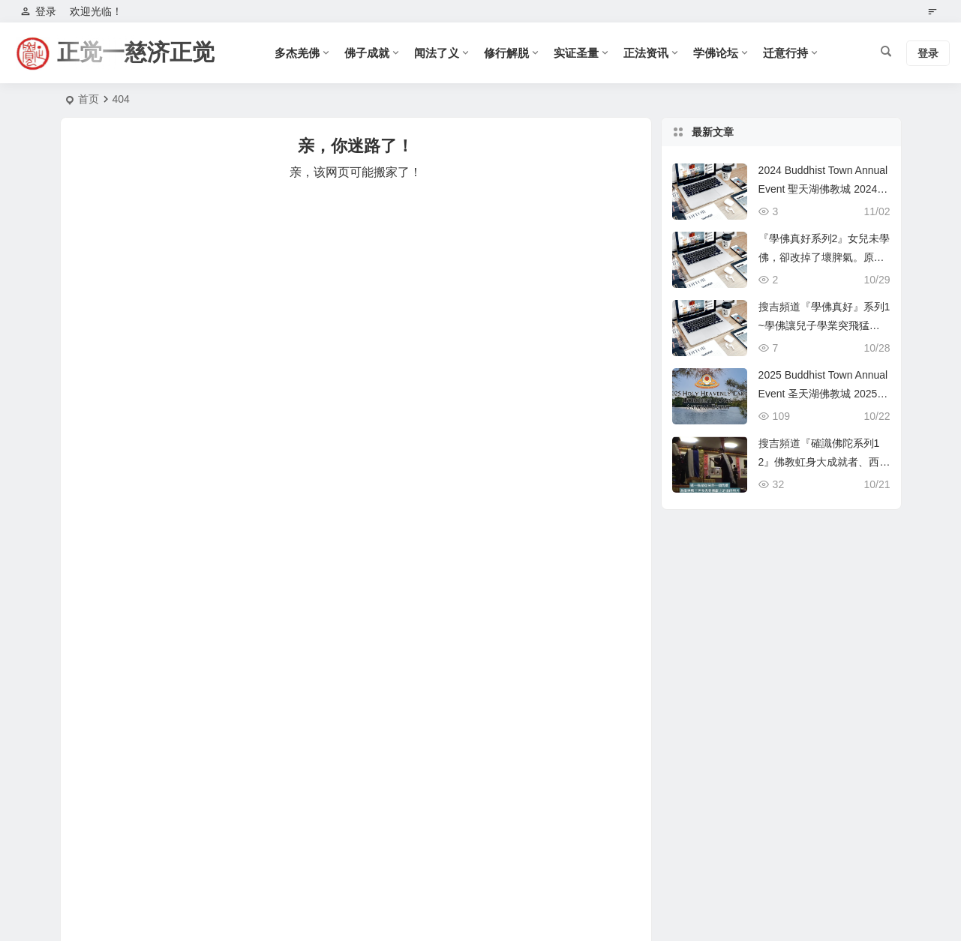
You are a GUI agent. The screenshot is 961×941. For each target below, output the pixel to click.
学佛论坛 (715, 52)
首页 (88, 99)
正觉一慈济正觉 (136, 52)
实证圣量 (576, 52)
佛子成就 (366, 52)
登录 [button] (38, 11)
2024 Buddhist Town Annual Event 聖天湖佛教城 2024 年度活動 (823, 189)
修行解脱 (506, 52)
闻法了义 (436, 52)
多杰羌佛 (297, 52)
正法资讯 (645, 52)
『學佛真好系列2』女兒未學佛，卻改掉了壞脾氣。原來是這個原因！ (824, 257)
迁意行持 (785, 52)
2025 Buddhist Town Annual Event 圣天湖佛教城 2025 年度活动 (823, 393)
